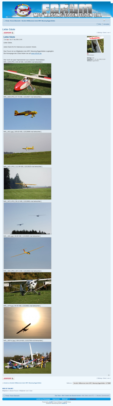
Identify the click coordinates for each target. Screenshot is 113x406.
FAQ (99, 24)
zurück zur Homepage (43, 399)
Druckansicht (104, 20)
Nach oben (108, 375)
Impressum (56, 399)
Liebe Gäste (8, 29)
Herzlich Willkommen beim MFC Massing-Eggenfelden (38, 21)
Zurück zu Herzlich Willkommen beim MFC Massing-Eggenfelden (22, 383)
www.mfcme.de (36, 53)
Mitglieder (73, 399)
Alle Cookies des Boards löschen (71, 395)
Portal (7, 21)
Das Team (58, 395)
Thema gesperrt (8, 32)
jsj (7, 39)
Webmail (64, 399)
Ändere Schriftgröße (107, 20)
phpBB (50, 402)
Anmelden (106, 24)
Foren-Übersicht (15, 21)
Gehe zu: (69, 383)
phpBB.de (64, 403)
